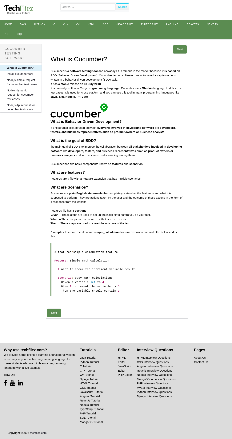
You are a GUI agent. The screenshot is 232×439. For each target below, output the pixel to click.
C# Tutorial (87, 374)
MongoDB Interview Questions (156, 379)
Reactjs (193, 24)
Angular (172, 24)
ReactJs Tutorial (90, 400)
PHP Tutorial (88, 413)
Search (122, 6)
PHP (7, 34)
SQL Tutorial (88, 417)
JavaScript (124, 24)
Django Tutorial (89, 379)
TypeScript (149, 24)
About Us (200, 357)
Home (8, 24)
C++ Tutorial (87, 370)
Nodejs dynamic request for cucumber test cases (20, 95)
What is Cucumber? (20, 67)
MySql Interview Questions (154, 387)
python (40, 24)
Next (180, 49)
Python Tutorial (89, 362)
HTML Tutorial (89, 383)
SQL (20, 34)
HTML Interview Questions (153, 357)
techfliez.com (38, 432)
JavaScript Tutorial (91, 391)
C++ (65, 24)
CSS (105, 24)
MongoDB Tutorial (91, 422)
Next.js (212, 24)
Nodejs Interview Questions (154, 374)
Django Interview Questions (154, 396)
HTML (91, 24)
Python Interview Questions (154, 391)
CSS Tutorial (88, 387)
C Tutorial (86, 366)
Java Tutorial (88, 357)
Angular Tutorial (90, 396)
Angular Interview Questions (155, 366)
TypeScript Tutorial (91, 409)
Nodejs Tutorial (89, 404)
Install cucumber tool (20, 73)
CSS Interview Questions (153, 362)
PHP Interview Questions (153, 383)
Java (23, 24)
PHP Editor (125, 374)
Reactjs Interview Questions (154, 370)
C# (78, 24)
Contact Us (201, 362)
